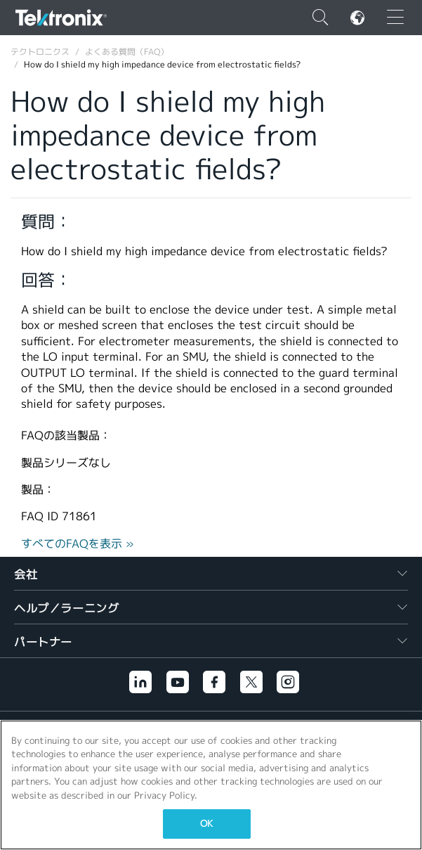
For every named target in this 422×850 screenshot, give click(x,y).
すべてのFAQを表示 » (77, 544)
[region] (211, 785)
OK (206, 823)
